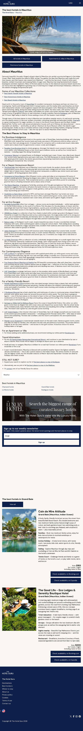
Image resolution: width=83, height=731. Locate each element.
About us (5, 692)
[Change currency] (70, 3)
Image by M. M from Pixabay (44, 52)
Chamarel (76, 120)
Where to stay (7, 689)
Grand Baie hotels (48, 387)
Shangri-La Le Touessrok (13, 321)
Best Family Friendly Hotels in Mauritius (18, 93)
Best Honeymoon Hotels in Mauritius (17, 97)
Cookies (5, 698)
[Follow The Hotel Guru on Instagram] (76, 716)
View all (13, 504)
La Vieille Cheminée (11, 240)
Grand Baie (30, 104)
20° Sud (7, 139)
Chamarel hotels (8, 387)
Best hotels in (7, 686)
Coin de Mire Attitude (51, 511)
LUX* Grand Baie (10, 271)
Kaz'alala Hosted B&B (11, 204)
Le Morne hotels (8, 390)
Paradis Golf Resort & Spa (13, 283)
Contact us (6, 703)
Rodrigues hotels (47, 390)
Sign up (41, 442)
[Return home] (9, 3)
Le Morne (20, 111)
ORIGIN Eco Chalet (10, 213)
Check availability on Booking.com (65, 574)
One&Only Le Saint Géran (13, 194)
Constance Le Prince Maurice (14, 176)
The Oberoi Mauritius (11, 185)
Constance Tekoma (11, 155)
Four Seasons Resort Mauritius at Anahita (19, 262)
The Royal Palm (9, 167)
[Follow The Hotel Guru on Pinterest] (80, 716)
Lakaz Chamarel (10, 231)
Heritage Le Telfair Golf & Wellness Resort (19, 303)
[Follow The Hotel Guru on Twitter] (71, 716)
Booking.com (69, 333)
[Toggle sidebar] (80, 3)
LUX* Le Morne (9, 254)
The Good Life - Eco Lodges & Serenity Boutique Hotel (56, 592)
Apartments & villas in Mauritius (61, 59)
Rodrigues (63, 113)
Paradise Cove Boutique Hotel (15, 148)
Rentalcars (72, 345)
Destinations (7, 683)
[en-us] (3, 711)
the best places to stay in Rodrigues (47, 362)
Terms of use (7, 701)
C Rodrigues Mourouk (12, 292)
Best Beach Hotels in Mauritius (15, 100)
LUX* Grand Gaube (11, 312)
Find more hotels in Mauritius (21, 65)
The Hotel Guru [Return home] (8, 679)
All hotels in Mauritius (21, 59)
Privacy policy (7, 695)
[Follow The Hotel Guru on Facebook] (73, 716)
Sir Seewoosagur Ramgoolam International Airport (28, 339)
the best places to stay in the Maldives (41, 365)
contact (9, 369)
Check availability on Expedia (65, 580)
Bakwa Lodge (9, 222)
